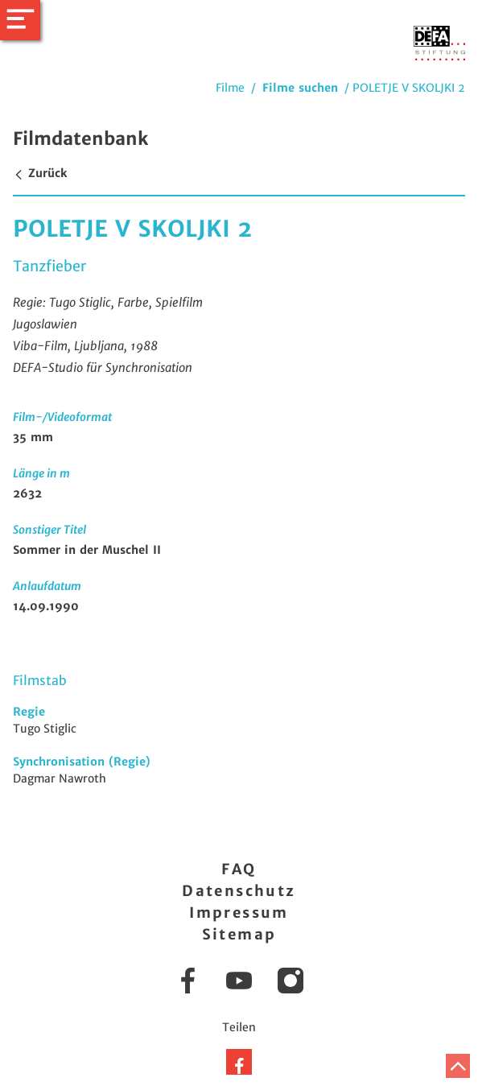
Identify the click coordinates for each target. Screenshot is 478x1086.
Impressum (239, 912)
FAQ (238, 869)
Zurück (40, 173)
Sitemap (239, 934)
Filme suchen (300, 88)
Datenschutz (238, 891)
